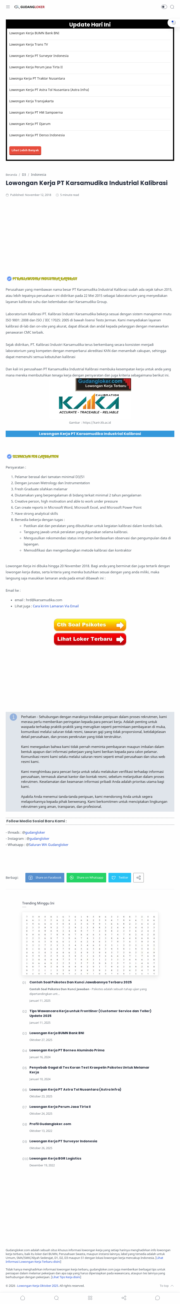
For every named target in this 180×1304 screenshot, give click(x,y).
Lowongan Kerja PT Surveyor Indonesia (39, 56)
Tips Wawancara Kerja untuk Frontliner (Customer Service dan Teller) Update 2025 (90, 1013)
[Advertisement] (90, 238)
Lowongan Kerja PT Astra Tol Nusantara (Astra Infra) (49, 90)
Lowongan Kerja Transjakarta (31, 101)
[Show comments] (157, 1297)
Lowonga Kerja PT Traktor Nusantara (37, 78)
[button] (164, 7)
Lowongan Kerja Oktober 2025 (37, 1286)
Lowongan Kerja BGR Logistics (55, 1158)
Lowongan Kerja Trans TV (28, 44)
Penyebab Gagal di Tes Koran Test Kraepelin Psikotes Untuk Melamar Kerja (89, 1069)
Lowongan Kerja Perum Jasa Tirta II (36, 67)
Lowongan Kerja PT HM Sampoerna (36, 112)
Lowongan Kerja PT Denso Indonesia (37, 135)
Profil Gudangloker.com (50, 1124)
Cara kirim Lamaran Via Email (56, 606)
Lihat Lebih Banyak (25, 150)
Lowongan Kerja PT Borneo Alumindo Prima (66, 1050)
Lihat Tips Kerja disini (66, 1277)
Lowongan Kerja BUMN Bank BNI (34, 33)
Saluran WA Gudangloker (48, 844)
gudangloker (35, 832)
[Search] (172, 7)
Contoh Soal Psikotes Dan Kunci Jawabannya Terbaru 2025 (80, 982)
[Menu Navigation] (8, 7)
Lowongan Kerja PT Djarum (29, 124)
